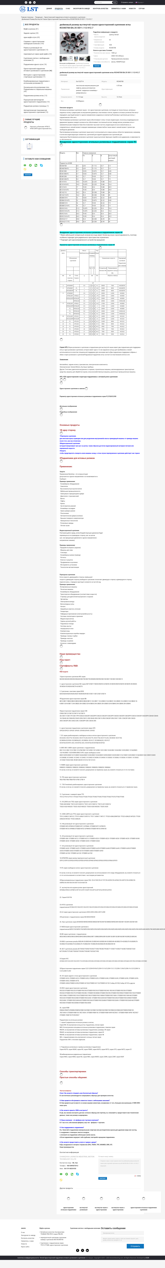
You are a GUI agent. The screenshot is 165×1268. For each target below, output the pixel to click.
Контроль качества (100, 8)
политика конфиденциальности (28, 1258)
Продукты (59, 8)
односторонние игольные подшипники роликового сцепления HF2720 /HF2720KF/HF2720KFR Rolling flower (68, 1209)
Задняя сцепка (29, 33)
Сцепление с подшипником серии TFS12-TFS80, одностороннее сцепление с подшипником (54, 1244)
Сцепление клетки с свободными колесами (85, 1228)
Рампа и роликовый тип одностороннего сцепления (34, 49)
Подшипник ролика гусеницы (35, 106)
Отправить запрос (127, 2)
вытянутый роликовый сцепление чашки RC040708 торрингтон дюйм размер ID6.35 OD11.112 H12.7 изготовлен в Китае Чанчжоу (84, 1209)
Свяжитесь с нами (118, 8)
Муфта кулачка (29, 29)
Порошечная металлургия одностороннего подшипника (35, 101)
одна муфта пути (30, 37)
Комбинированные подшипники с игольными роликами (37, 82)
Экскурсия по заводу (81, 8)
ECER (147, 1258)
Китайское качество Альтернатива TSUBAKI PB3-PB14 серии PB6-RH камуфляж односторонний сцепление (53, 1233)
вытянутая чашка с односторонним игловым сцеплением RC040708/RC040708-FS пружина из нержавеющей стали (101, 1209)
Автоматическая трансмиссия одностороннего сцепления (35, 111)
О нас (68, 8)
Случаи (142, 8)
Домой (49, 8)
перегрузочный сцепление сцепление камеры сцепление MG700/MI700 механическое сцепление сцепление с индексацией (54, 1239)
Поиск (114, 2)
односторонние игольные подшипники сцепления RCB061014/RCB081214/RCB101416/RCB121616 (143, 1209)
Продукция (39, 17)
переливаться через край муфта (36, 54)
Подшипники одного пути (33, 64)
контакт (97, 66)
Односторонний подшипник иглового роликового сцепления (64, 17)
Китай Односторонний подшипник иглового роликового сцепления (62, 1258)
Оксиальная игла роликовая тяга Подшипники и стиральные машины (38, 88)
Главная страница (27, 17)
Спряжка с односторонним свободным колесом (34, 43)
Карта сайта (25, 1247)
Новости (132, 8)
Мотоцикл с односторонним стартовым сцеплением (34, 76)
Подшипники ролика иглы (34, 96)
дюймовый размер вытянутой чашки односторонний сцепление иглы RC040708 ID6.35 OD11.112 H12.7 (75, 65)
